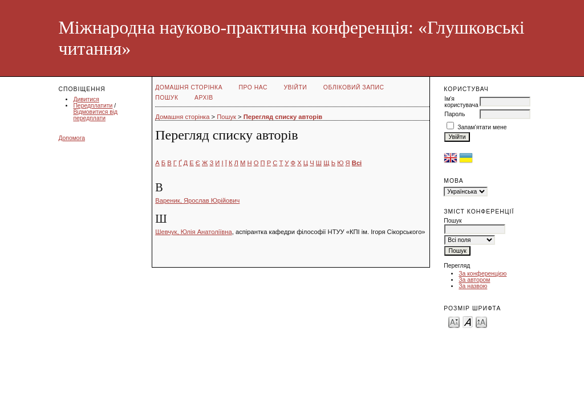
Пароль (454, 114)
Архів (203, 98)
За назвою (473, 286)
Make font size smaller (454, 321)
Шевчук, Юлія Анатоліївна (193, 231)
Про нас (253, 87)
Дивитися (86, 99)
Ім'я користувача (461, 102)
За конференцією (482, 273)
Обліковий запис (353, 87)
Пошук (166, 98)
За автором (474, 280)
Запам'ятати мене (481, 127)
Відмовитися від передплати (95, 115)
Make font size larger (481, 321)
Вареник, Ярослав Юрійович (197, 200)
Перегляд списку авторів (283, 116)
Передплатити (92, 105)
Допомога (71, 138)
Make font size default (467, 321)
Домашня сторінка (188, 87)
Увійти (295, 87)
